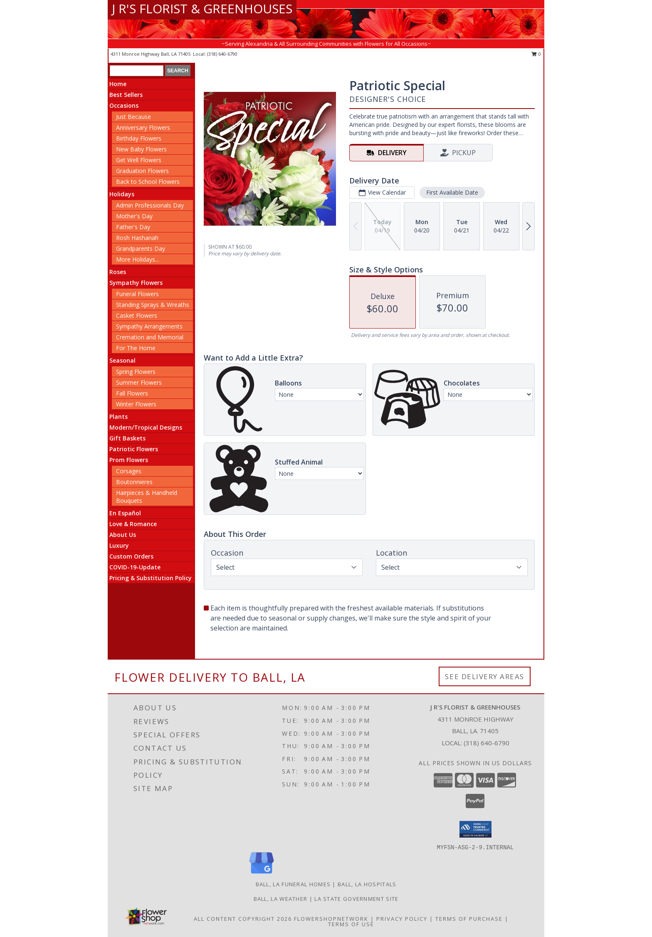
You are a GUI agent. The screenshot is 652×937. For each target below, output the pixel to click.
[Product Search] (136, 70)
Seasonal (122, 360)
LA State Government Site (356, 898)
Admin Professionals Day (150, 205)
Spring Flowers (136, 372)
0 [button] (536, 54)
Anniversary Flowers (143, 127)
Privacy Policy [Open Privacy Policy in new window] (401, 918)
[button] (475, 829)
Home (117, 84)
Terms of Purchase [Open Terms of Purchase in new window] (469, 918)
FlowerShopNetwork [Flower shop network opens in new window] (331, 918)
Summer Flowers (139, 382)
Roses (117, 272)
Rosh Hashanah (137, 238)
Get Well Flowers (138, 160)
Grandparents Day (140, 248)
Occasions (123, 105)
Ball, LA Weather (281, 898)
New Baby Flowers (141, 149)
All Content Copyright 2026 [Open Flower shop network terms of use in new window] (243, 918)
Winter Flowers (136, 404)
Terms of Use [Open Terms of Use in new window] (351, 924)
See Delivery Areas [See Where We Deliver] (484, 676)
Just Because (133, 117)
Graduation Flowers (142, 171)
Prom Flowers (128, 460)
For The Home (136, 348)
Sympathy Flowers (136, 283)
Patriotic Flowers (133, 449)
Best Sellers (126, 95)
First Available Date (452, 192)
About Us (122, 535)
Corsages (128, 471)
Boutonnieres (134, 482)
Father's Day (133, 227)
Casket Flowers (136, 315)
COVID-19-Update (135, 567)
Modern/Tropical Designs (145, 427)
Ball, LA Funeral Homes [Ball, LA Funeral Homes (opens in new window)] (293, 884)
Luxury (119, 545)
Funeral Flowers (137, 294)
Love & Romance (133, 524)
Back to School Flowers (148, 181)
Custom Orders (131, 556)
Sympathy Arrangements (149, 326)
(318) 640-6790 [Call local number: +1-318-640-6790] (222, 54)
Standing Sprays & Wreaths (152, 305)
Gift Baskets (127, 438)
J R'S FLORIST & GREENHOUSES (202, 8)
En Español (125, 513)
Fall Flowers (132, 393)
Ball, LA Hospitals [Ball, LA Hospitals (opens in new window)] (367, 884)
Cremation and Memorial (149, 337)
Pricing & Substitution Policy (150, 578)
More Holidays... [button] (137, 259)
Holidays (121, 194)
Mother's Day (134, 216)
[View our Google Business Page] (261, 874)
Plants (118, 416)
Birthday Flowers (138, 138)
